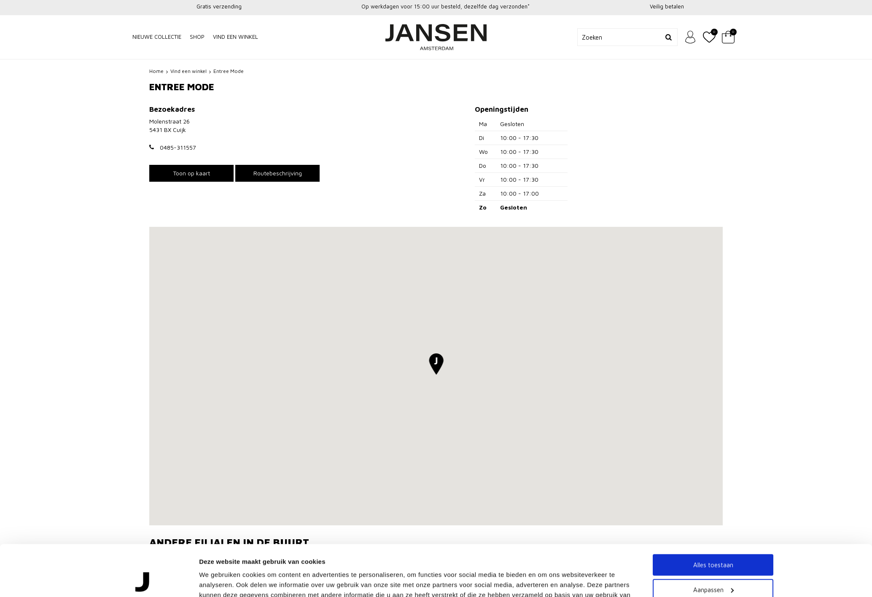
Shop (197, 36)
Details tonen (219, 522)
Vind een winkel (235, 36)
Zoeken (668, 37)
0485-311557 (178, 147)
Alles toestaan (713, 459)
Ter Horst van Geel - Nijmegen (393, 554)
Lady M (160, 554)
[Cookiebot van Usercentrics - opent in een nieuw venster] (143, 522)
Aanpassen (713, 483)
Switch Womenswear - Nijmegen (593, 554)
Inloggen (690, 37)
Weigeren (713, 508)
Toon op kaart (191, 173)
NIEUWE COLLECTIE (156, 36)
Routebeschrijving (277, 173)
